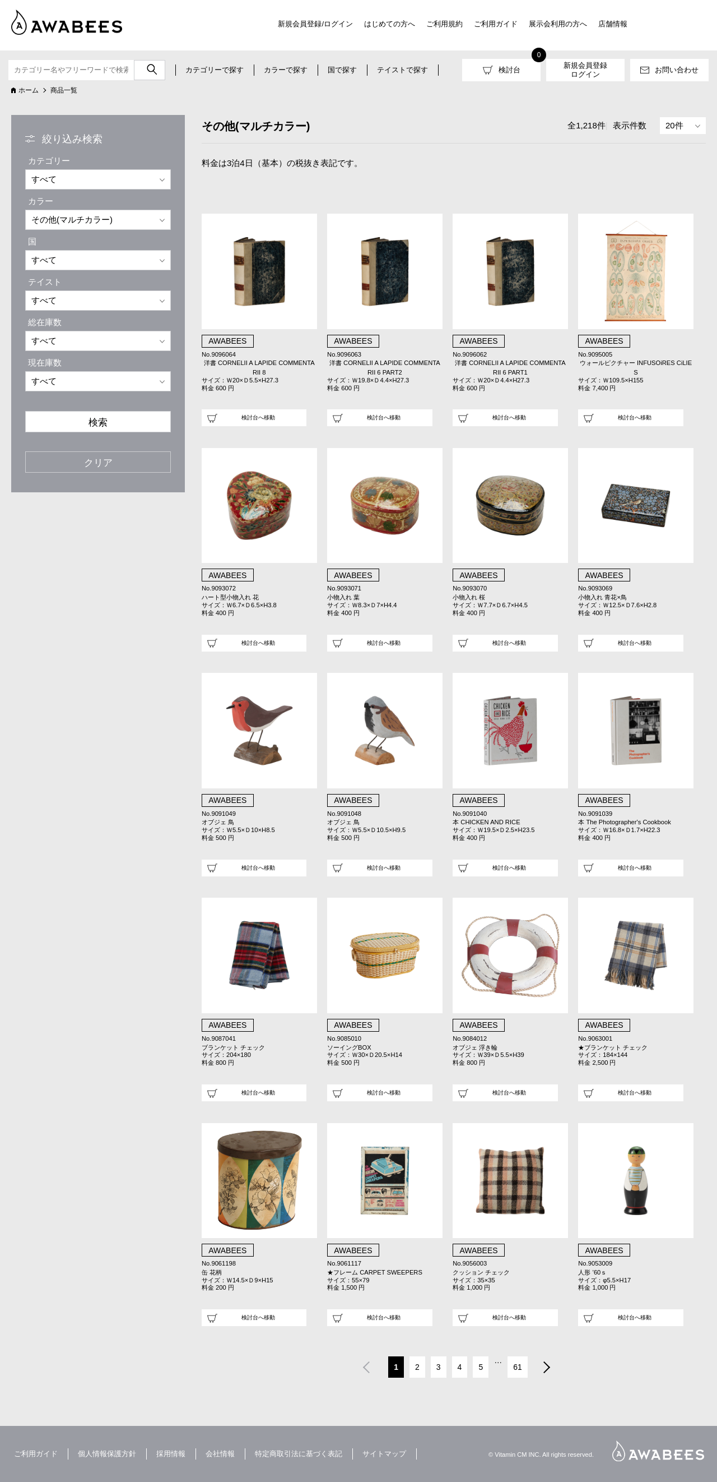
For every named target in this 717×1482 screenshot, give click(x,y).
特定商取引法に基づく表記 (298, 1453)
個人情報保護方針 (107, 1453)
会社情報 (220, 1453)
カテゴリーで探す (214, 70)
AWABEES (658, 1451)
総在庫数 (45, 322)
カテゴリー (49, 160)
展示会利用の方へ (558, 24)
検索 (98, 422)
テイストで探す (402, 70)
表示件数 (629, 125)
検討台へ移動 (258, 417)
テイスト (45, 282)
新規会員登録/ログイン (315, 24)
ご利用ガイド (496, 24)
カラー (40, 201)
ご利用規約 (444, 24)
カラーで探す (286, 70)
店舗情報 (612, 24)
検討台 (509, 70)
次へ (547, 1368)
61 (517, 1367)
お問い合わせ (677, 70)
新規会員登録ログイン (585, 70)
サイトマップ (384, 1453)
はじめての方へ (389, 24)
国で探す (342, 70)
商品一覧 (63, 90)
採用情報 (170, 1453)
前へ (366, 1368)
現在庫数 (45, 362)
